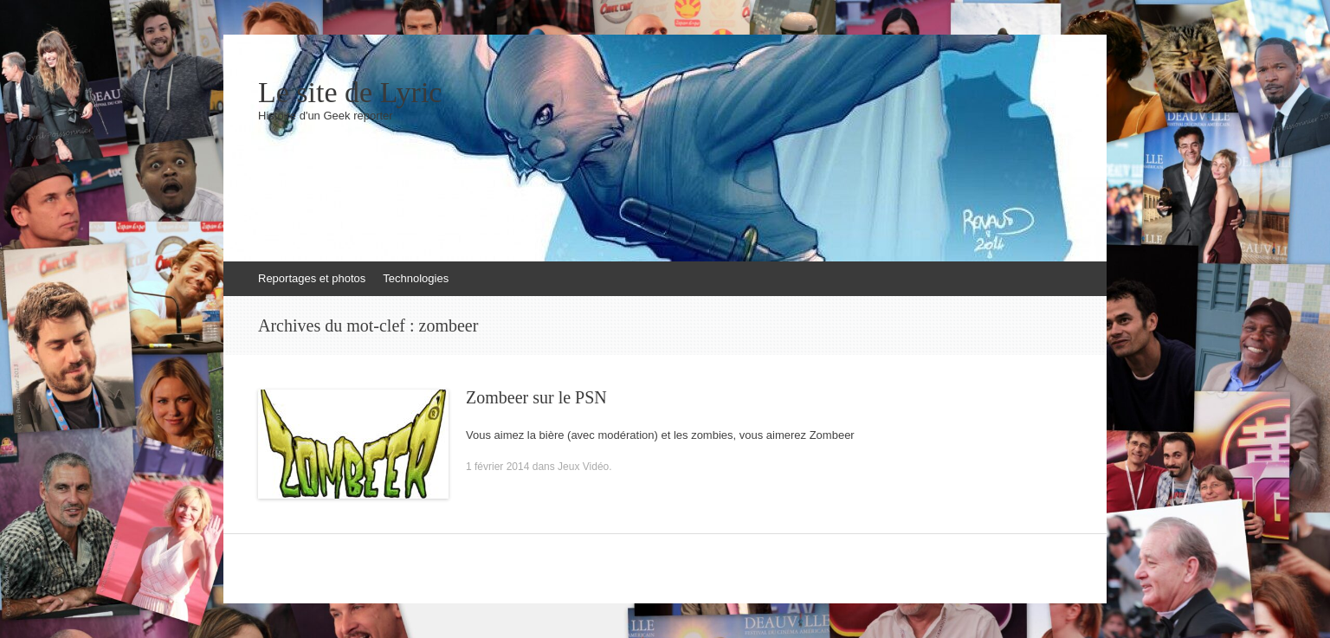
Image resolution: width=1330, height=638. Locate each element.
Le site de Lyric (350, 92)
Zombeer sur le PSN (536, 397)
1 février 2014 (497, 467)
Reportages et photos (311, 278)
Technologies (416, 278)
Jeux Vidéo (583, 467)
